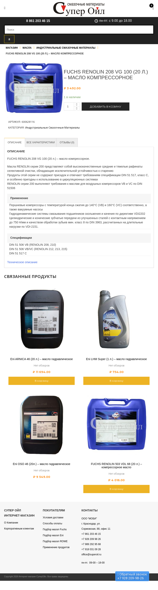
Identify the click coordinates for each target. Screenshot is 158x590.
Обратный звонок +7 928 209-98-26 (132, 576)
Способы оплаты (52, 523)
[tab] (15, 142)
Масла (27, 47)
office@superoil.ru (91, 554)
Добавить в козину (105, 106)
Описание (15, 142)
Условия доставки (53, 517)
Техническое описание (22, 262)
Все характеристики (43, 142)
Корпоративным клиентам (19, 528)
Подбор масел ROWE (55, 541)
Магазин (12, 47)
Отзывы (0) (71, 142)
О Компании (11, 522)
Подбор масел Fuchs (55, 529)
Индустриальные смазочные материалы (65, 47)
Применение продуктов (56, 547)
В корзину (42, 380)
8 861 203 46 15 (38, 21)
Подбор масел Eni (53, 535)
